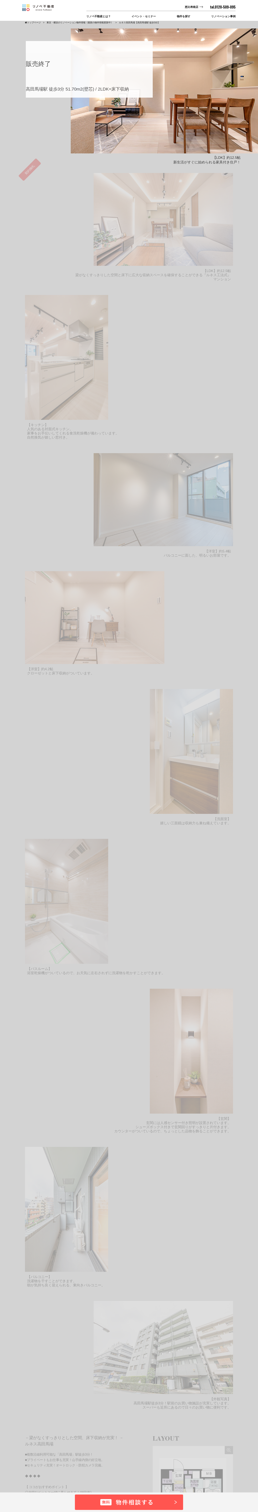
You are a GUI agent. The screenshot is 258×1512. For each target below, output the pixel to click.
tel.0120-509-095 (223, 7)
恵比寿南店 (191, 7)
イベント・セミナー (143, 16)
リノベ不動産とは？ (98, 16)
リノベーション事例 (223, 16)
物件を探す (183, 16)
